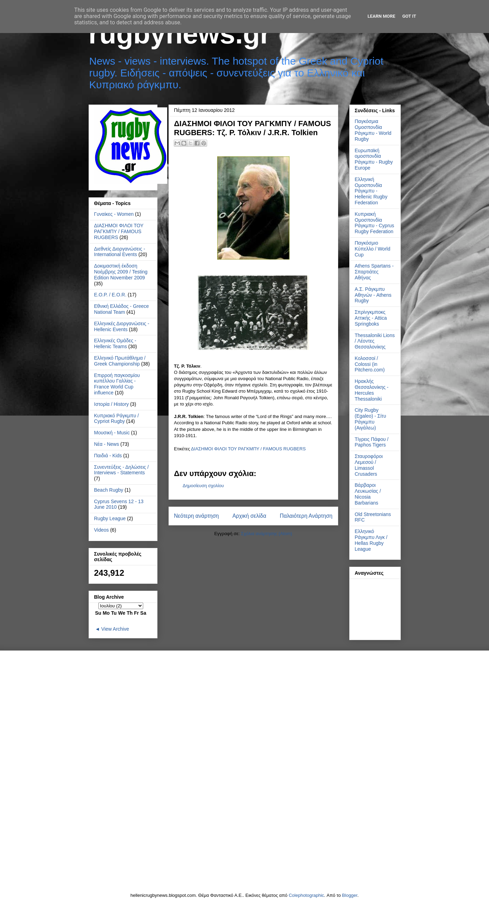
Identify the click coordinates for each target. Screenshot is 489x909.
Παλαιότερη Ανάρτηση (306, 516)
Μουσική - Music (112, 432)
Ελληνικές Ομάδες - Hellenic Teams (115, 343)
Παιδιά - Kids (108, 455)
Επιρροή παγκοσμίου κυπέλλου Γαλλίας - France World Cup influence (117, 383)
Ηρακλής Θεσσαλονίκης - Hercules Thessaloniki (372, 389)
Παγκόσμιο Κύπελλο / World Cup (372, 248)
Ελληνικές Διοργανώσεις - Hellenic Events (121, 326)
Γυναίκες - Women (114, 214)
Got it (409, 16)
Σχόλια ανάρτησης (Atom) (266, 533)
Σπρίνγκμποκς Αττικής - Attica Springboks (371, 318)
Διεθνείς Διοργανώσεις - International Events (119, 251)
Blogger (349, 895)
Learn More (382, 16)
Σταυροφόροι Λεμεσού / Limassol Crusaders (369, 464)
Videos (101, 530)
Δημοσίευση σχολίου (203, 485)
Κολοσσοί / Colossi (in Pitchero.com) (370, 364)
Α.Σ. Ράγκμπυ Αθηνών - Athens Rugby (373, 295)
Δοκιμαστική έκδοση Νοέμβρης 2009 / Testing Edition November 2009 (121, 271)
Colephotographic (306, 895)
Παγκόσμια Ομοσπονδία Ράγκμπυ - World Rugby (373, 129)
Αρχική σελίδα (249, 516)
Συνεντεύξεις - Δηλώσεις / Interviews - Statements (121, 470)
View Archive (115, 629)
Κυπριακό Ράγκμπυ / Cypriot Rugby (116, 418)
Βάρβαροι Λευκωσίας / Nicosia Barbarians (368, 493)
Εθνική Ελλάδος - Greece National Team (121, 309)
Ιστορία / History (111, 404)
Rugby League (110, 518)
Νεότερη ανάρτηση (196, 516)
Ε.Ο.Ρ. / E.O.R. (110, 294)
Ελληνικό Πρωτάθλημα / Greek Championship (120, 361)
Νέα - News (106, 444)
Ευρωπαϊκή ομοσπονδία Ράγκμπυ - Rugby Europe (374, 159)
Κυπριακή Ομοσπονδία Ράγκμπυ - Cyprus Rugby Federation (374, 222)
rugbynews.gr (180, 33)
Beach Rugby (108, 490)
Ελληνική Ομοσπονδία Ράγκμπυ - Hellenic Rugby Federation (371, 191)
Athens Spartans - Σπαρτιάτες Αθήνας (374, 271)
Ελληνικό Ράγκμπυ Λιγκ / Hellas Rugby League (371, 540)
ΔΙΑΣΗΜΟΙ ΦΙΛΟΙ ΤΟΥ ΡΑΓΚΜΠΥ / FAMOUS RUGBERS (248, 448)
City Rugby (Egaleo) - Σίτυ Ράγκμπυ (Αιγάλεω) (370, 418)
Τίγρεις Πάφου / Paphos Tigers (372, 442)
